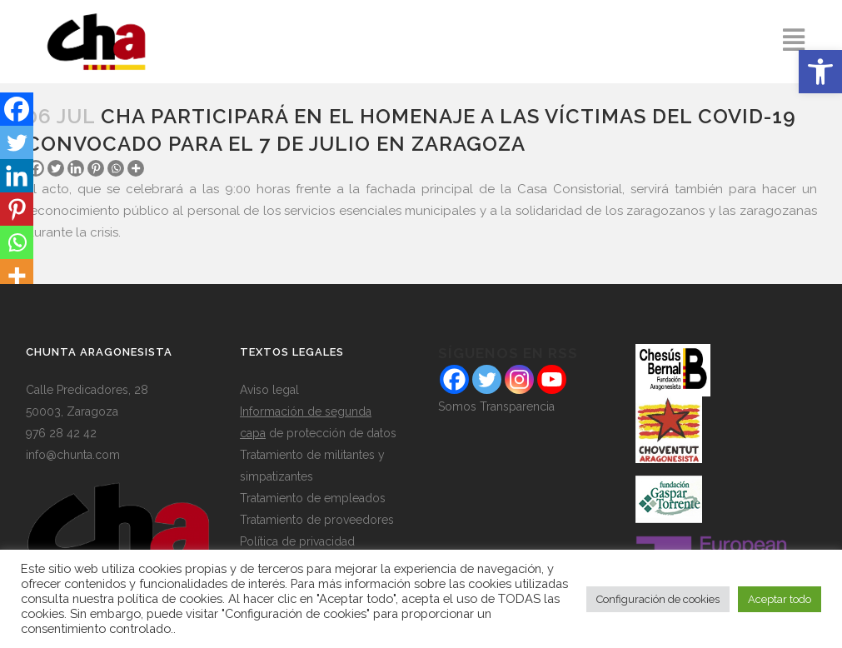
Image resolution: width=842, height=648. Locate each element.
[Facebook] (16, 109)
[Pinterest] (95, 168)
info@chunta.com (73, 454)
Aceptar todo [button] (779, 599)
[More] (135, 168)
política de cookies (169, 598)
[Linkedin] (75, 168)
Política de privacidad (297, 541)
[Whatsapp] (115, 168)
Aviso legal (269, 389)
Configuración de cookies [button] (658, 599)
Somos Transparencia (496, 406)
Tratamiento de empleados (313, 498)
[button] (820, 71)
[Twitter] (55, 168)
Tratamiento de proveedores (317, 519)
